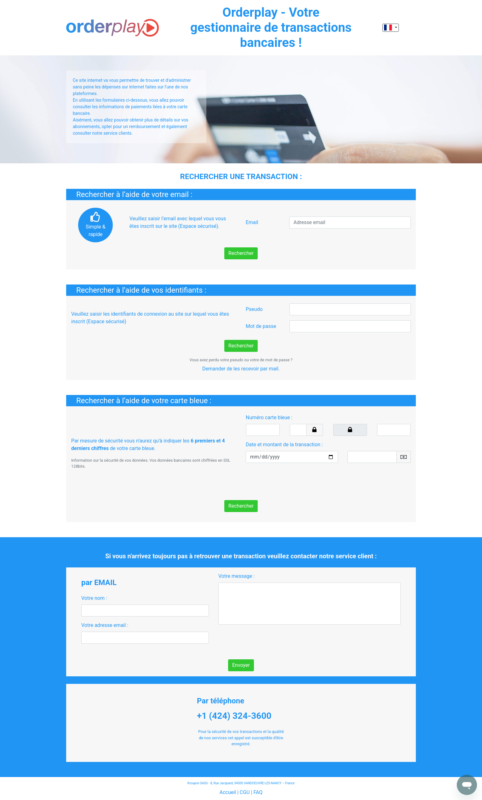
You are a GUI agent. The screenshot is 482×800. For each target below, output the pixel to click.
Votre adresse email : (104, 625)
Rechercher (241, 253)
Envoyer (241, 665)
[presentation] (293, 480)
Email (252, 222)
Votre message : (236, 576)
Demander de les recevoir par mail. (241, 369)
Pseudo (254, 309)
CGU (245, 792)
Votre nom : (94, 598)
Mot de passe (261, 326)
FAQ (257, 792)
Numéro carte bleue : (269, 417)
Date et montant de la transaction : (284, 445)
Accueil (228, 792)
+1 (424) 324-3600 (234, 716)
